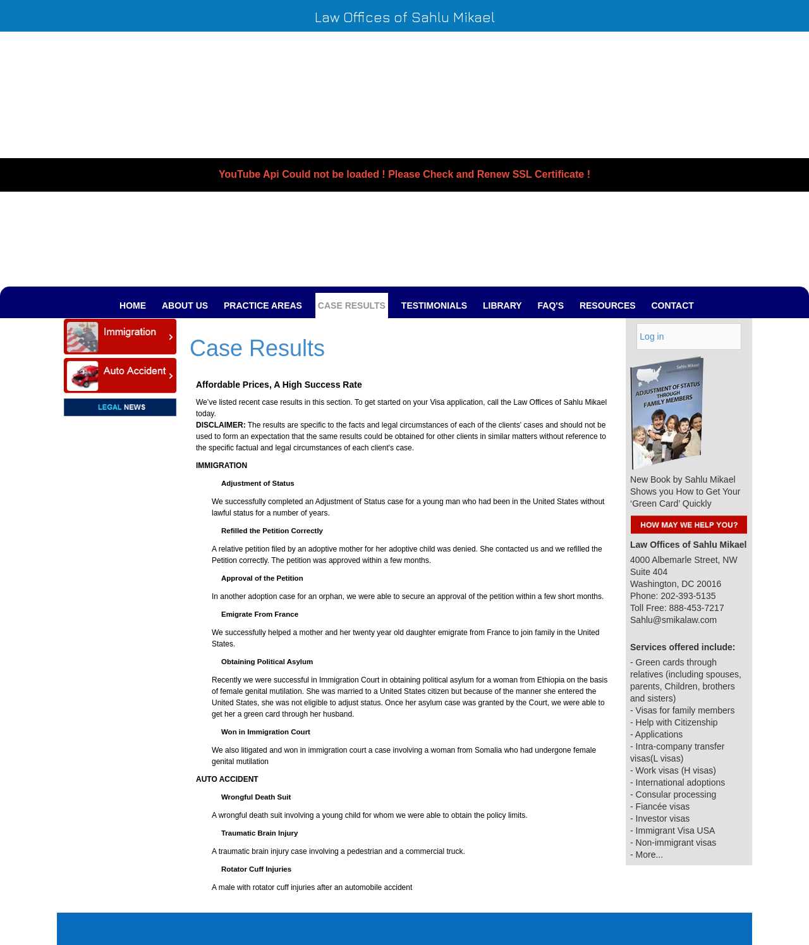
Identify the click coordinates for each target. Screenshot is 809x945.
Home (132, 305)
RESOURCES (608, 305)
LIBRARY (502, 305)
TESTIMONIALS (434, 305)
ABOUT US (185, 305)
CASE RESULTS (352, 305)
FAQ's (551, 305)
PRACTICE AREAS (263, 305)
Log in (652, 336)
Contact (672, 305)
